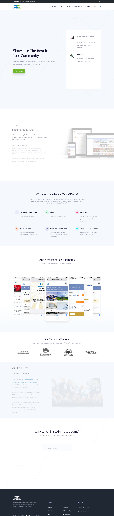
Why (68, 6)
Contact (65, 507)
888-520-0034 (83, 511)
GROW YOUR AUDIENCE (85, 36)
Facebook (66, 514)
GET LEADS (80, 55)
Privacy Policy (67, 511)
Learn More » (19, 71)
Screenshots (78, 6)
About (61, 6)
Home (54, 6)
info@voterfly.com (83, 507)
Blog (95, 6)
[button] (8, 295)
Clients (88, 6)
